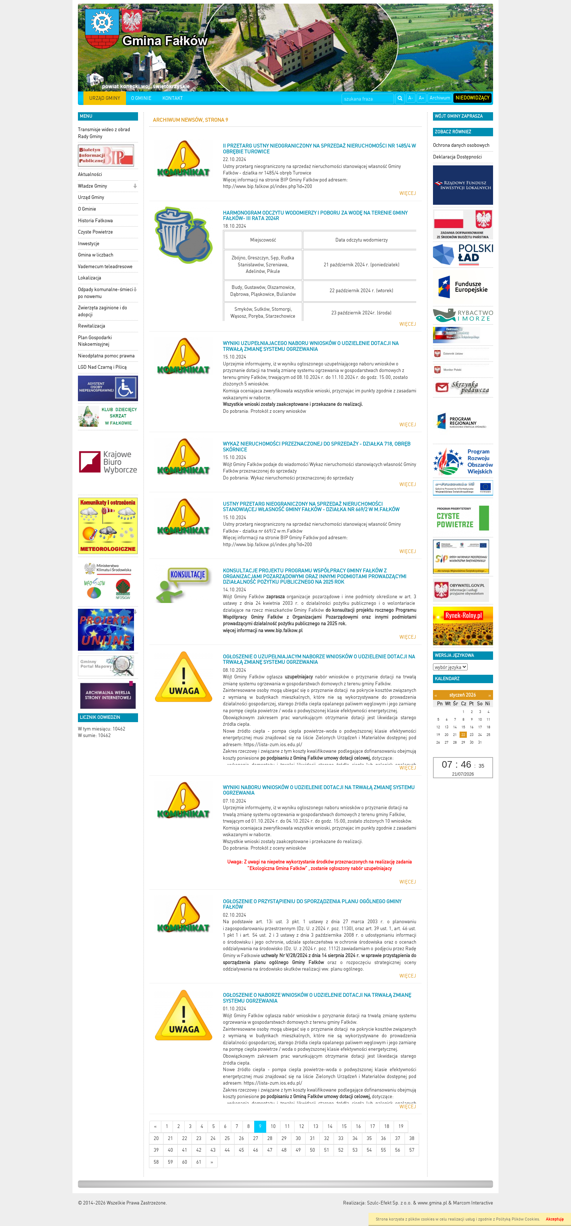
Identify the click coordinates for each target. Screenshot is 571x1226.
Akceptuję (555, 1219)
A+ (421, 98)
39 (156, 1150)
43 (213, 1150)
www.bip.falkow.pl (283, 630)
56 (397, 1150)
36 (383, 1138)
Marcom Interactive (473, 1203)
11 (287, 1126)
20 (156, 1138)
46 (255, 1150)
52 (340, 1150)
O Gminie (87, 209)
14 (329, 1126)
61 (198, 1162)
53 (355, 1150)
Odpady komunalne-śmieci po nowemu (105, 293)
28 (269, 1138)
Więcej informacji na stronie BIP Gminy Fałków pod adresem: (285, 180)
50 (312, 1150)
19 (400, 1126)
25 (227, 1138)
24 (213, 1138)
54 (369, 1150)
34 (355, 1138)
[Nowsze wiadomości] (155, 1127)
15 (344, 1126)
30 (298, 1138)
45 (241, 1150)
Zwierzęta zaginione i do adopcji (102, 311)
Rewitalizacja (91, 326)
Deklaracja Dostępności (457, 157)
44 (227, 1150)
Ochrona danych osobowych (461, 145)
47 (269, 1150)
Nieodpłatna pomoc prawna (106, 356)
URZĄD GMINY (104, 98)
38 (411, 1138)
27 (255, 1138)
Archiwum (440, 98)
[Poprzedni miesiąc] (435, 695)
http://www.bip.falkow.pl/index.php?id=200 (267, 186)
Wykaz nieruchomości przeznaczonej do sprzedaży (302, 478)
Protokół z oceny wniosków (278, 411)
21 (170, 1138)
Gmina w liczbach (95, 255)
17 (372, 1126)
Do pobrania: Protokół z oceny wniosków (264, 848)
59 (170, 1162)
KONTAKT (172, 98)
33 (340, 1138)
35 (369, 1138)
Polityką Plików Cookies (517, 1219)
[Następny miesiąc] (489, 695)
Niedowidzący (472, 98)
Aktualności (90, 174)
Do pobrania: (237, 411)
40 (170, 1150)
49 (298, 1150)
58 (156, 1162)
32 (326, 1138)
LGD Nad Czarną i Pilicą (102, 367)
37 (397, 1138)
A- (410, 98)
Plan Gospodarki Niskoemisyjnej (95, 341)
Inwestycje (88, 243)
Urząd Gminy (91, 197)
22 (184, 1138)
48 (284, 1150)
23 (198, 1138)
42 (198, 1150)
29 (284, 1138)
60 (184, 1162)
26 (241, 1138)
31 (312, 1138)
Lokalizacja (89, 278)
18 (386, 1126)
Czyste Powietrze (95, 232)
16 (358, 1126)
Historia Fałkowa (95, 220)
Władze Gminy (92, 186)
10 (273, 1126)
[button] (135, 187)
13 (315, 1126)
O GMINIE (141, 98)
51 (326, 1150)
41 (184, 1150)
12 (301, 1126)
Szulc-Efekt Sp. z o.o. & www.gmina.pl (407, 1203)
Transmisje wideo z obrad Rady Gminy (104, 133)
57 (411, 1150)
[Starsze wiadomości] (212, 1162)
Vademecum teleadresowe (105, 266)
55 (383, 1150)
